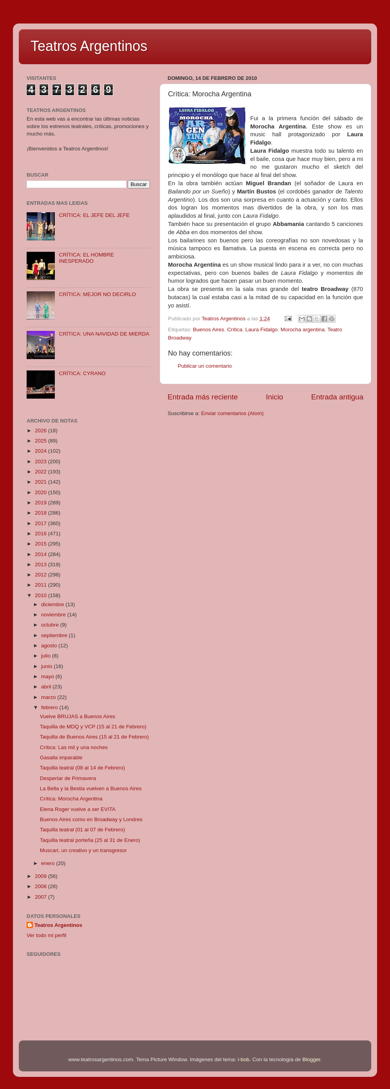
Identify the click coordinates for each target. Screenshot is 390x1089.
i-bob (243, 1059)
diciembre (53, 604)
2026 (41, 430)
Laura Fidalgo (261, 329)
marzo (49, 697)
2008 (41, 886)
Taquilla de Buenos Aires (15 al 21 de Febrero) (94, 737)
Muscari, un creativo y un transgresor (83, 850)
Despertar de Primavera (68, 778)
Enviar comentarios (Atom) (232, 413)
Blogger (311, 1059)
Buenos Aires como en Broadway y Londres (91, 819)
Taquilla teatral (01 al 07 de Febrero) (82, 830)
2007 (41, 897)
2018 (41, 513)
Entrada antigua (337, 397)
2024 (41, 451)
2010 (41, 595)
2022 (41, 472)
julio (46, 656)
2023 (41, 461)
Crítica (234, 329)
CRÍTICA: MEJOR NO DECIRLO (97, 294)
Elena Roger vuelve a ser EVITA (78, 809)
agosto (49, 645)
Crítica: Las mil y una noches (74, 747)
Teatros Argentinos (89, 46)
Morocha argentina (302, 329)
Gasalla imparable (61, 757)
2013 (41, 564)
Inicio (274, 397)
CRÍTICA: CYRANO (82, 373)
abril (46, 687)
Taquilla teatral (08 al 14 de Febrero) (82, 768)
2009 (41, 876)
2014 (41, 554)
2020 (41, 492)
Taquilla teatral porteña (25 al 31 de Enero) (90, 840)
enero (48, 863)
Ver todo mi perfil (46, 935)
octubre (50, 625)
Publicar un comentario (205, 366)
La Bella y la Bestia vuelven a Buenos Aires (91, 788)
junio (47, 666)
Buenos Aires (208, 329)
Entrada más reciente (203, 397)
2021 (41, 482)
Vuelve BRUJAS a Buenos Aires (77, 716)
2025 (41, 441)
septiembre (55, 635)
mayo (48, 676)
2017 (41, 523)
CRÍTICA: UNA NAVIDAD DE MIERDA (104, 334)
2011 (41, 585)
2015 (41, 544)
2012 (41, 575)
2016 (41, 533)
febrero (50, 707)
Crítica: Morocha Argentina (71, 799)
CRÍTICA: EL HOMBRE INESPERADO (86, 258)
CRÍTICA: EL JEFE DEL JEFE (94, 215)
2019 (41, 503)
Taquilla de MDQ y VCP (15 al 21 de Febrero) (93, 727)
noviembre (54, 615)
